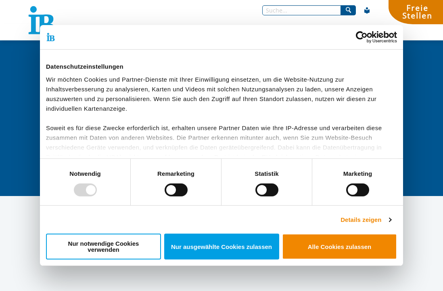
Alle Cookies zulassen (340, 246)
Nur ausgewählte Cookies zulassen (221, 246)
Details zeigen (361, 219)
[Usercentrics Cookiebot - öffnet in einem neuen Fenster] (361, 37)
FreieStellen (417, 12)
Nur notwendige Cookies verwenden (103, 246)
